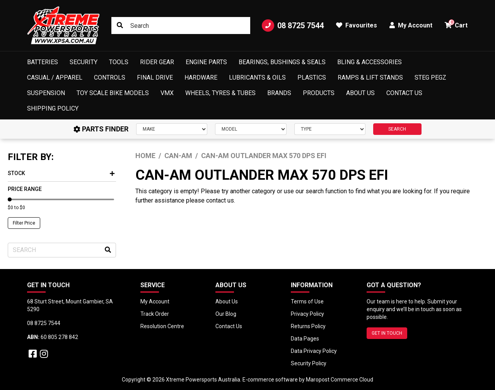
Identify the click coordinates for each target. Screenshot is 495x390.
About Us (360, 93)
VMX (167, 93)
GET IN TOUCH (387, 333)
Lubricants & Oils (257, 77)
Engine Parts (206, 62)
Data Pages (305, 339)
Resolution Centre (162, 326)
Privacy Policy (307, 314)
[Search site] (119, 25)
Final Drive (155, 77)
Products (319, 93)
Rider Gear (157, 62)
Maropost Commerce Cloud (339, 379)
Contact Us (404, 93)
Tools (118, 62)
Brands (279, 93)
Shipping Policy (53, 108)
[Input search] (180, 25)
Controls (109, 77)
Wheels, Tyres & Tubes (220, 93)
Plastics (311, 77)
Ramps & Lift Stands (370, 77)
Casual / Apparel (54, 77)
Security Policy (308, 363)
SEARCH (397, 129)
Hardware (200, 77)
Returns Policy (308, 326)
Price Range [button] (25, 189)
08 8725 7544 (293, 25)
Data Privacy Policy (314, 351)
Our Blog (225, 314)
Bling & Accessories (369, 62)
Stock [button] (61, 173)
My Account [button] (410, 25)
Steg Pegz (430, 77)
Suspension (46, 93)
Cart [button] (456, 24)
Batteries (42, 62)
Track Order (154, 314)
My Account (154, 301)
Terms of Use (307, 301)
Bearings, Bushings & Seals (282, 62)
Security (83, 62)
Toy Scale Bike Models (113, 93)
